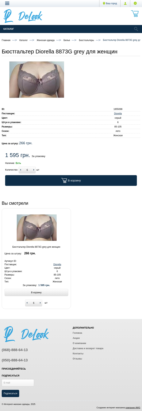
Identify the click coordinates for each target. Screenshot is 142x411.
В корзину (71, 180)
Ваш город (110, 3)
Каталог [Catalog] (8, 29)
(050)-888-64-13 (15, 360)
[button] (7, 3)
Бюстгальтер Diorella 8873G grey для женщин (36, 247)
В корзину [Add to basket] (36, 292)
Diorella (118, 113)
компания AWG (132, 407)
